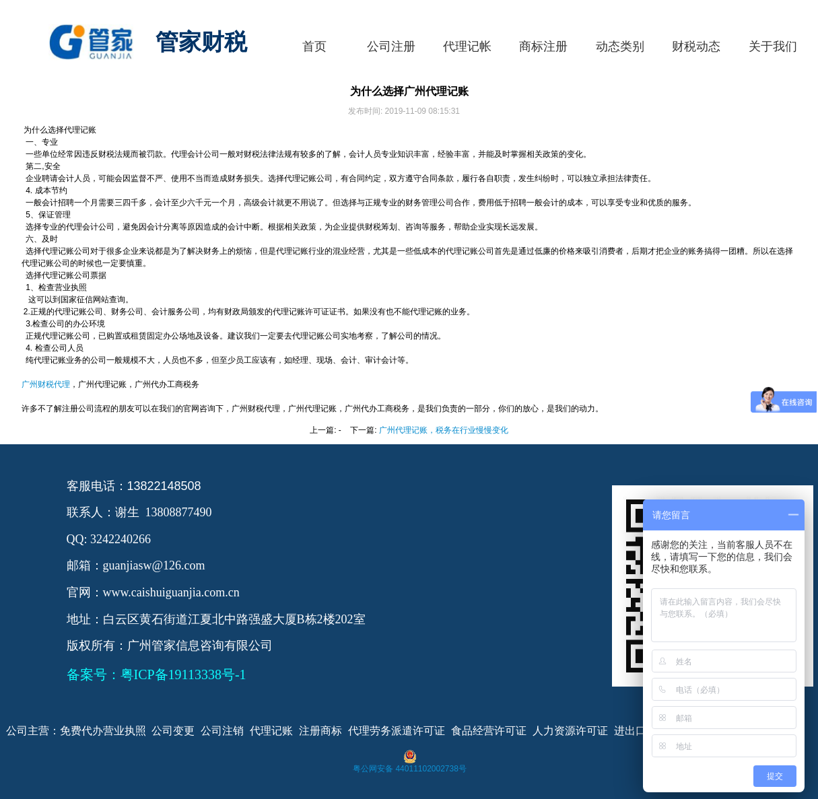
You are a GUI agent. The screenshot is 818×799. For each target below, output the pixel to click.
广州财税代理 (46, 384)
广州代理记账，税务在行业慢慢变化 (443, 430)
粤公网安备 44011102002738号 (410, 768)
